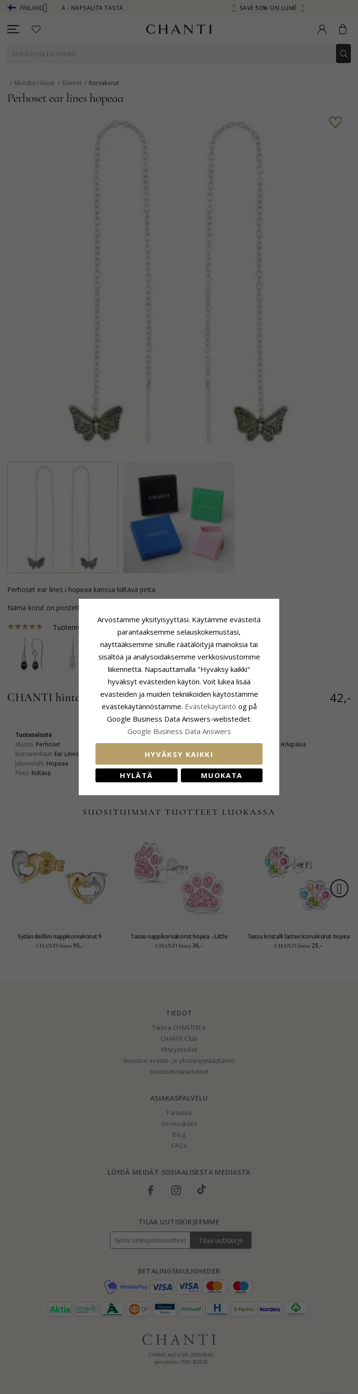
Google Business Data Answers (179, 731)
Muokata (221, 775)
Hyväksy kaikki (179, 754)
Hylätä (136, 775)
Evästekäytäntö (210, 706)
